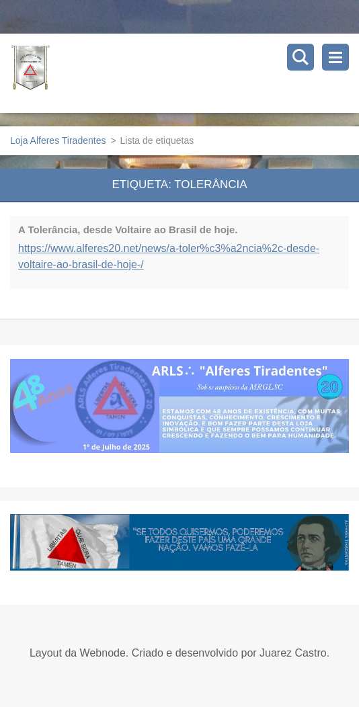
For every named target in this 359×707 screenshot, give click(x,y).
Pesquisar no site (300, 57)
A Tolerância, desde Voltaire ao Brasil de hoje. (128, 229)
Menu (335, 57)
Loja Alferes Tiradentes (58, 140)
